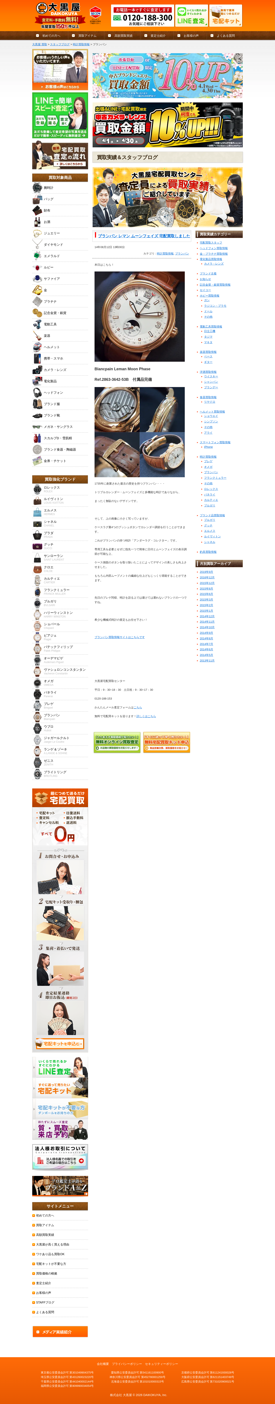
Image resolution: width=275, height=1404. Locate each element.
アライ (208, 432)
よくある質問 (226, 35)
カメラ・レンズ (214, 263)
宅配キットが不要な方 (51, 1263)
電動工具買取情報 (211, 326)
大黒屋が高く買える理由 (52, 1244)
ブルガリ (209, 505)
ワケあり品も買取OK (50, 1254)
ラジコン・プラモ (215, 305)
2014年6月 (206, 649)
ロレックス (211, 489)
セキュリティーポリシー (161, 1364)
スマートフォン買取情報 (215, 442)
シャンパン (211, 381)
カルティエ (211, 500)
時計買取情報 (165, 253)
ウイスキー (211, 376)
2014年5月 (206, 655)
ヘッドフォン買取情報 (214, 248)
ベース (208, 356)
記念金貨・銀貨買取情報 (215, 284)
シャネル (209, 542)
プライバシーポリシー (127, 1364)
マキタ (208, 342)
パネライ (209, 494)
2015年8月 (206, 588)
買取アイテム (87, 35)
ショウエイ (211, 416)
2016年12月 (207, 577)
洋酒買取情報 (208, 371)
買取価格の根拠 (46, 1273)
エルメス (209, 530)
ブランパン (182, 253)
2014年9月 (206, 632)
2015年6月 (206, 594)
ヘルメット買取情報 (212, 411)
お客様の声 (191, 35)
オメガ (208, 466)
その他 (208, 316)
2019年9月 (206, 571)
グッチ (208, 525)
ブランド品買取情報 (212, 515)
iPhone (208, 446)
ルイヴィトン (212, 536)
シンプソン (211, 421)
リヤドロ (209, 401)
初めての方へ (51, 35)
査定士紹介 (158, 35)
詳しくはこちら (146, 716)
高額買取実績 (124, 35)
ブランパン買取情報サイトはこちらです (120, 637)
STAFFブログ (45, 1302)
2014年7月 (206, 644)
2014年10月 (207, 627)
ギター (208, 362)
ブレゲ (208, 461)
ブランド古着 (208, 273)
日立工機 (209, 331)
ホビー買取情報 (209, 295)
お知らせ (205, 279)
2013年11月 (207, 660)
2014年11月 (207, 621)
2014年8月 (206, 638)
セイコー (205, 290)
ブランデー (211, 387)
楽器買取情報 (208, 352)
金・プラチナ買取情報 (214, 253)
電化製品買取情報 (211, 259)
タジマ (208, 336)
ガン (207, 300)
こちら (138, 707)
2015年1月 (206, 610)
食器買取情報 (208, 397)
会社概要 (103, 1364)
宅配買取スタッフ (211, 242)
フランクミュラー (215, 477)
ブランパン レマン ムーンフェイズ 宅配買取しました (144, 236)
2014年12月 (207, 616)
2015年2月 (206, 605)
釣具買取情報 (208, 551)
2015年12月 (207, 583)
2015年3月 (206, 599)
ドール (208, 311)
